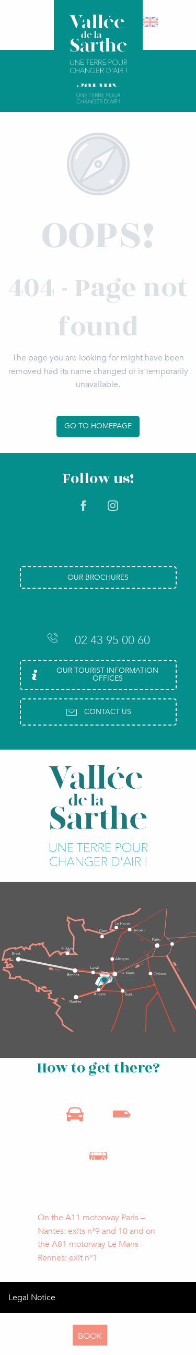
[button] (151, 21)
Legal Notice (31, 1297)
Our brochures (98, 577)
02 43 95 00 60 (98, 640)
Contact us (98, 712)
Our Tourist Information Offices (93, 674)
